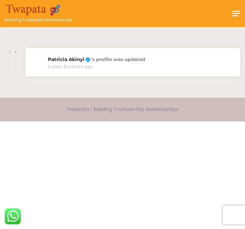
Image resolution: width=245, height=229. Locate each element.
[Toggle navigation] (236, 13)
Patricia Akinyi (66, 59)
